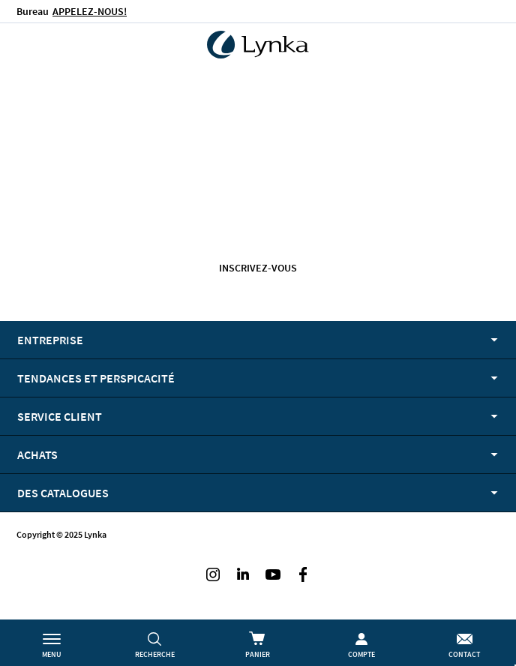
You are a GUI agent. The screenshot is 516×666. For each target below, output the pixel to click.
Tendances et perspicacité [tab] (96, 378)
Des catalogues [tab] (63, 492)
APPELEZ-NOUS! (89, 11)
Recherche (155, 654)
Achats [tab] (37, 454)
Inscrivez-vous (258, 267)
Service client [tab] (59, 416)
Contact (464, 654)
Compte (361, 654)
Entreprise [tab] (50, 339)
